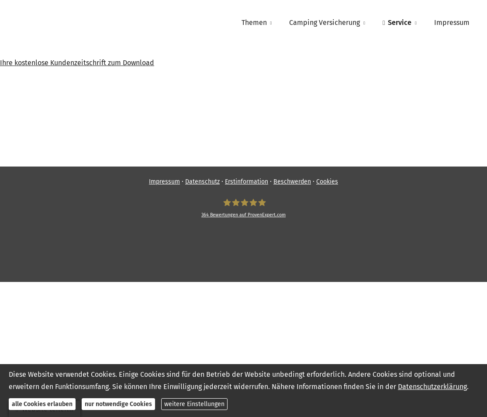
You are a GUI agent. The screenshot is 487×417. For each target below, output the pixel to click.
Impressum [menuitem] (452, 22)
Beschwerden (292, 181)
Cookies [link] (327, 181)
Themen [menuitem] (254, 22)
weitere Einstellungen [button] (194, 404)
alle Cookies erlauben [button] (42, 404)
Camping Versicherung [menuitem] (324, 22)
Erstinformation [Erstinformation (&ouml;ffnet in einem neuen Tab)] (246, 181)
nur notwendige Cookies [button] (118, 404)
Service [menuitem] (397, 22)
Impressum (164, 181)
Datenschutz (202, 181)
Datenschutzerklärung (432, 386)
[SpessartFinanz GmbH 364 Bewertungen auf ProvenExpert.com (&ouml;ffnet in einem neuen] (243, 208)
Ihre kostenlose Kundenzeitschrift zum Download (77, 63)
